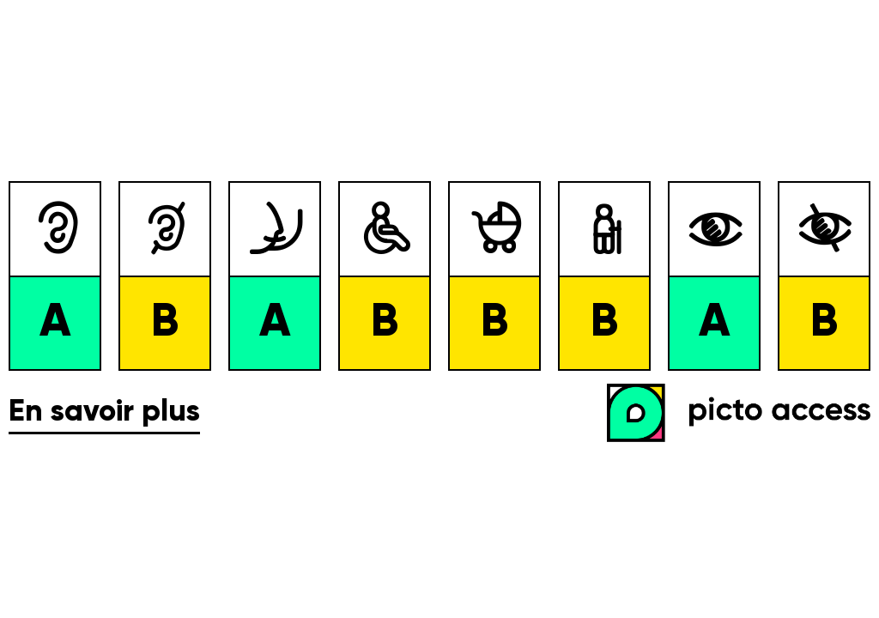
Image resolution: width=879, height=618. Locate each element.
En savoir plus (104, 412)
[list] (439, 276)
